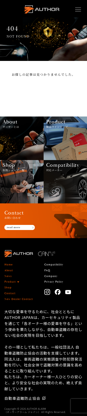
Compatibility (53, 264)
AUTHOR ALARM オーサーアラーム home (41, 10)
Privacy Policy (53, 281)
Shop (8, 287)
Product (10, 281)
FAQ (47, 270)
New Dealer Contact (18, 299)
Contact (10, 293)
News (8, 276)
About (8, 270)
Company (51, 276)
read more (13, 227)
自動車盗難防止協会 (22, 398)
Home (8, 264)
